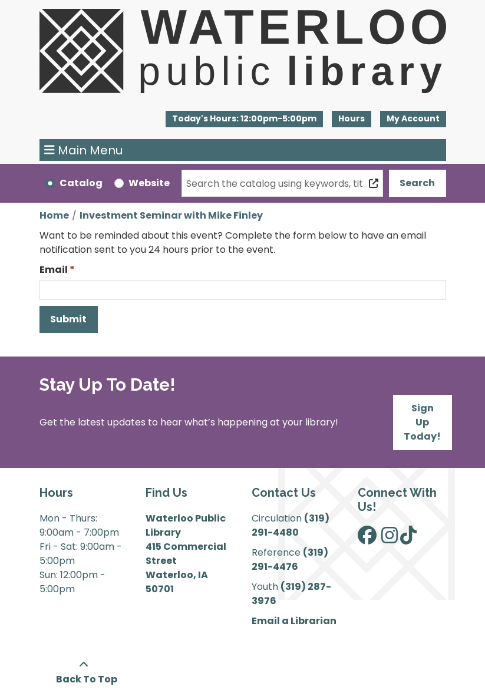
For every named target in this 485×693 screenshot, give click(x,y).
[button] (244, 119)
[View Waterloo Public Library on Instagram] (389, 539)
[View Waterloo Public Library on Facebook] (367, 539)
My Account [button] (413, 118)
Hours (351, 118)
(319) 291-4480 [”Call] (290, 525)
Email (53, 269)
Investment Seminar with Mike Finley (171, 215)
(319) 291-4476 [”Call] (290, 559)
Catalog (81, 183)
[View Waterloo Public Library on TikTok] (408, 539)
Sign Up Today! (422, 422)
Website (149, 183)
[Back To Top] (83, 672)
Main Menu (83, 150)
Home (54, 215)
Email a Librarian (294, 621)
